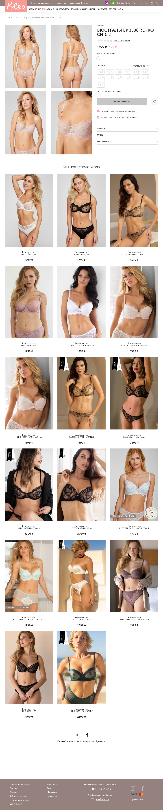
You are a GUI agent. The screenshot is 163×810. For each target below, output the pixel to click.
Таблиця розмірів (19, 796)
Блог (66, 3)
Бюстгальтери (62, 9)
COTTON (113, 9)
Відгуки (13, 792)
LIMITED (92, 9)
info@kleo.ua (102, 799)
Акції (77, 3)
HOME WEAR (102, 9)
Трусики (75, 9)
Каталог (33, 9)
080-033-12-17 (123, 3)
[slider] (105, 41)
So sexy (100, 25)
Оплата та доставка (39, 3)
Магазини (58, 3)
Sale (72, 3)
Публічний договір (19, 800)
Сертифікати (16, 804)
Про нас (14, 788)
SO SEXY (83, 9)
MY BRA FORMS (46, 9)
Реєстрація (52, 784)
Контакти (85, 3)
